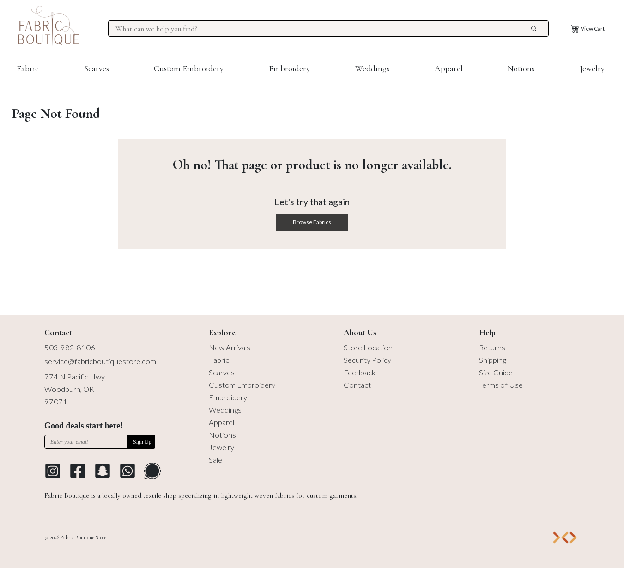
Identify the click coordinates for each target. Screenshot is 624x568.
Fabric (28, 68)
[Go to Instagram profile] (52, 471)
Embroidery (289, 68)
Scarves (96, 68)
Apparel (449, 68)
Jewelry (592, 68)
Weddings (372, 68)
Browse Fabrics (312, 222)
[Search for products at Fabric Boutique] (322, 28)
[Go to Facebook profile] (77, 471)
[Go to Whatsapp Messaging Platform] (127, 471)
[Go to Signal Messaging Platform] (152, 471)
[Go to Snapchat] (102, 471)
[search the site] (534, 28)
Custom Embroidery (189, 68)
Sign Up (142, 442)
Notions (521, 68)
